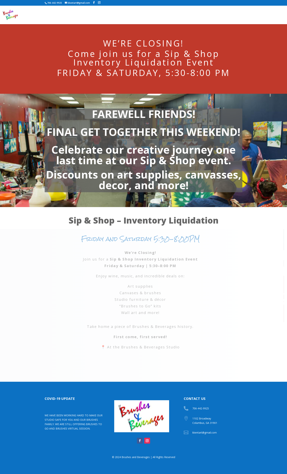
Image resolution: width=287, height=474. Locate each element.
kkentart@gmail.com (204, 432)
